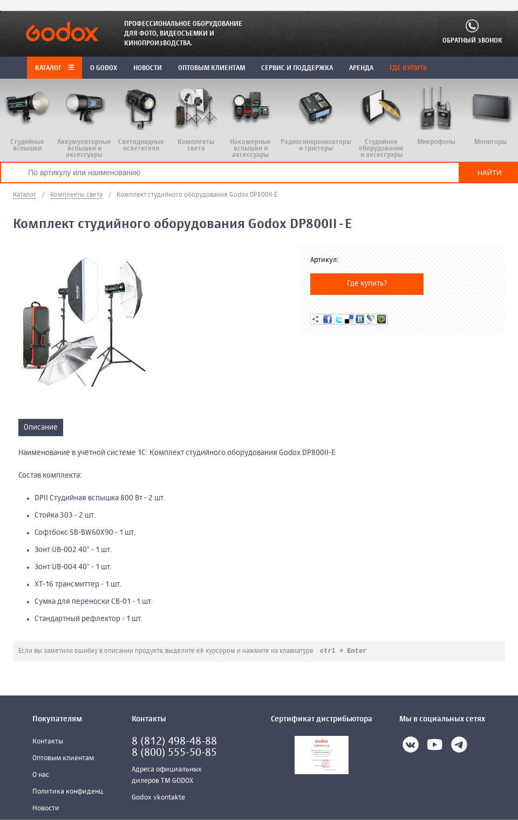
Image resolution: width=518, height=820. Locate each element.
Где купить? (367, 283)
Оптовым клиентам (63, 758)
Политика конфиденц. (68, 792)
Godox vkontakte (158, 798)
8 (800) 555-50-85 (174, 753)
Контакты (47, 742)
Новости (45, 808)
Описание (41, 427)
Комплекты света (76, 195)
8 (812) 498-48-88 (174, 742)
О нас (40, 775)
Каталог (54, 68)
